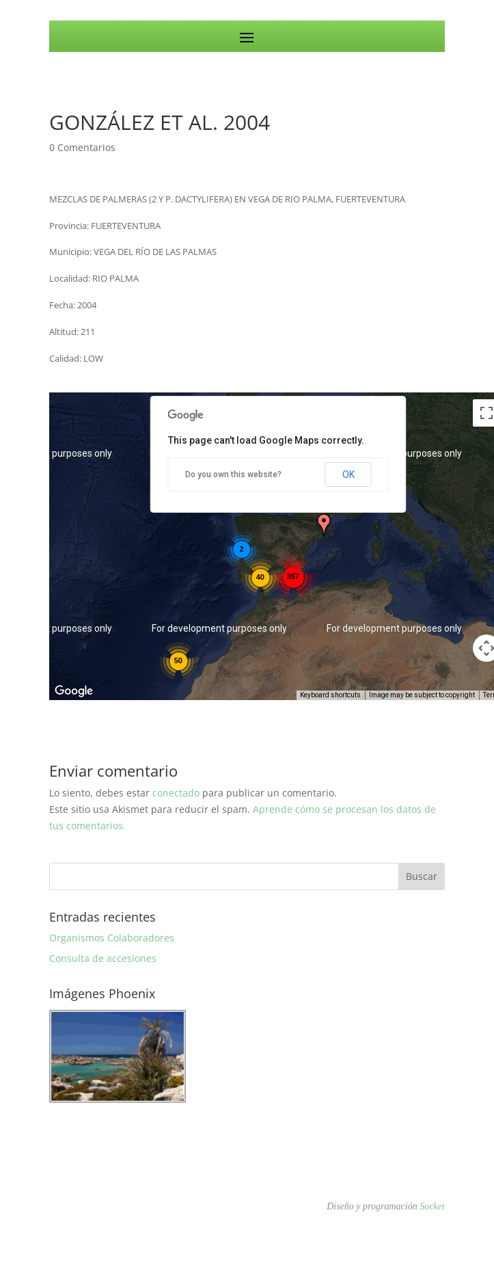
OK (348, 474)
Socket (432, 1206)
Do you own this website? (233, 474)
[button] (324, 525)
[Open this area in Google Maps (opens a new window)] (75, 691)
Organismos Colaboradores (111, 937)
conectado (176, 792)
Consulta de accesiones (102, 958)
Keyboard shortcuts (330, 695)
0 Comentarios (82, 147)
